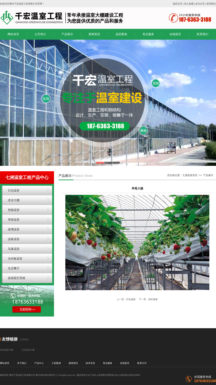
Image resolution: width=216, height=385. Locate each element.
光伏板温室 (15, 258)
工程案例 (56, 363)
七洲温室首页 (189, 175)
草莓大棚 (137, 188)
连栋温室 (13, 239)
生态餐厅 (13, 268)
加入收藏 (189, 3)
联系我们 (211, 3)
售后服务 (148, 34)
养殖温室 (13, 219)
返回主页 (177, 3)
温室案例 (121, 34)
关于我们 (21, 363)
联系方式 (142, 363)
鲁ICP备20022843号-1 (46, 375)
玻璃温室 (13, 229)
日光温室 (13, 190)
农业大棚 (13, 200)
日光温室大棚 (28, 350)
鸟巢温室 (13, 248)
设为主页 (200, 3)
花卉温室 (153, 299)
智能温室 (13, 209)
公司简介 (40, 34)
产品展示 (67, 34)
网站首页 (13, 34)
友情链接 (10, 339)
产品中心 (39, 363)
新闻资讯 (94, 34)
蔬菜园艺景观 (16, 278)
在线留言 (175, 34)
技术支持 (90, 363)
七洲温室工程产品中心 (27, 177)
